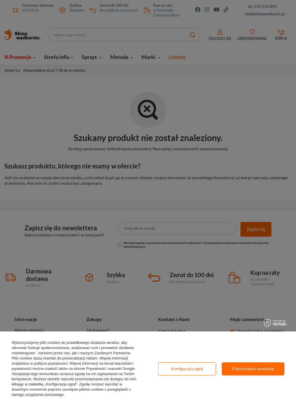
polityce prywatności (50, 363)
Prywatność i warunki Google (110, 368)
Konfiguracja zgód (187, 368)
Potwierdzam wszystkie (253, 368)
